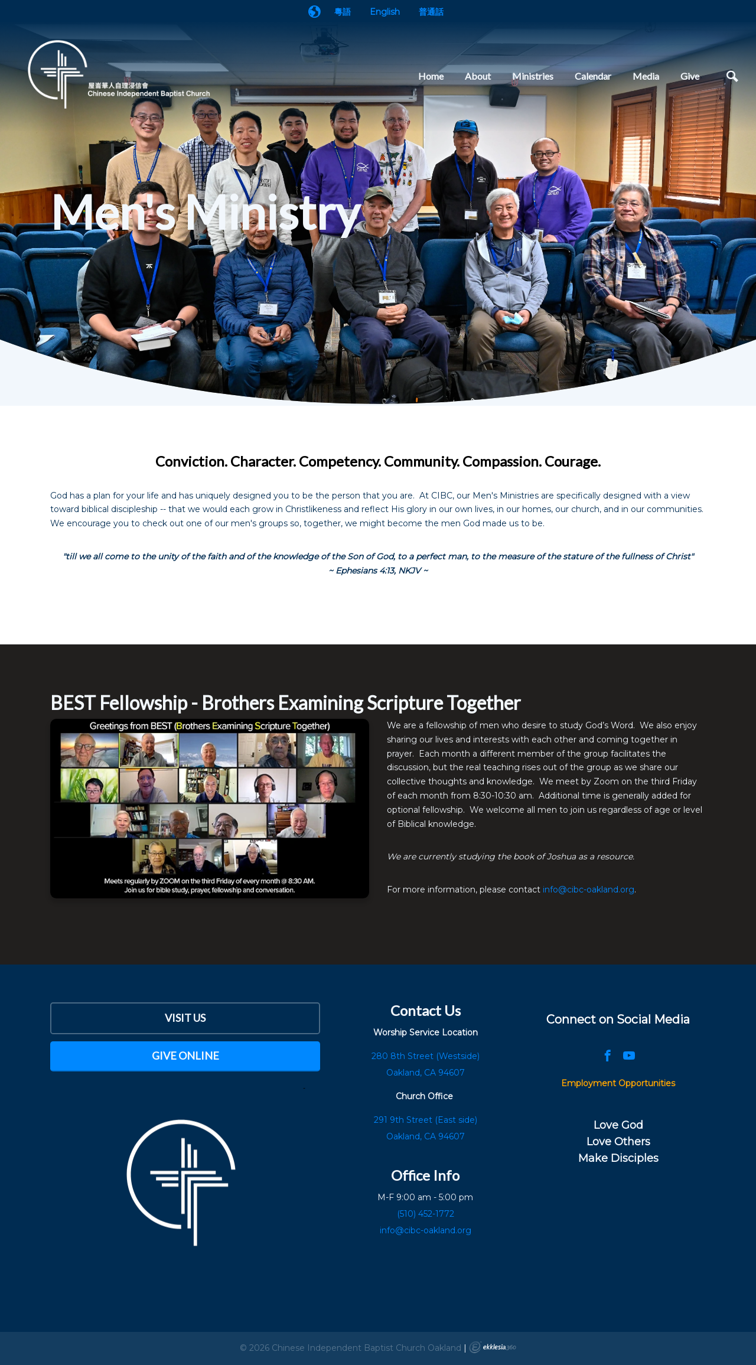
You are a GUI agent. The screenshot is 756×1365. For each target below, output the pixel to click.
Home (431, 76)
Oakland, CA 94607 (425, 1136)
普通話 (431, 11)
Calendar (593, 76)
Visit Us (185, 1017)
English (385, 11)
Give (689, 76)
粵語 (342, 11)
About (478, 76)
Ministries (532, 76)
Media (646, 76)
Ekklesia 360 (492, 1347)
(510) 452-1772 (425, 1213)
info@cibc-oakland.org (588, 889)
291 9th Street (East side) (425, 1120)
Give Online (185, 1055)
